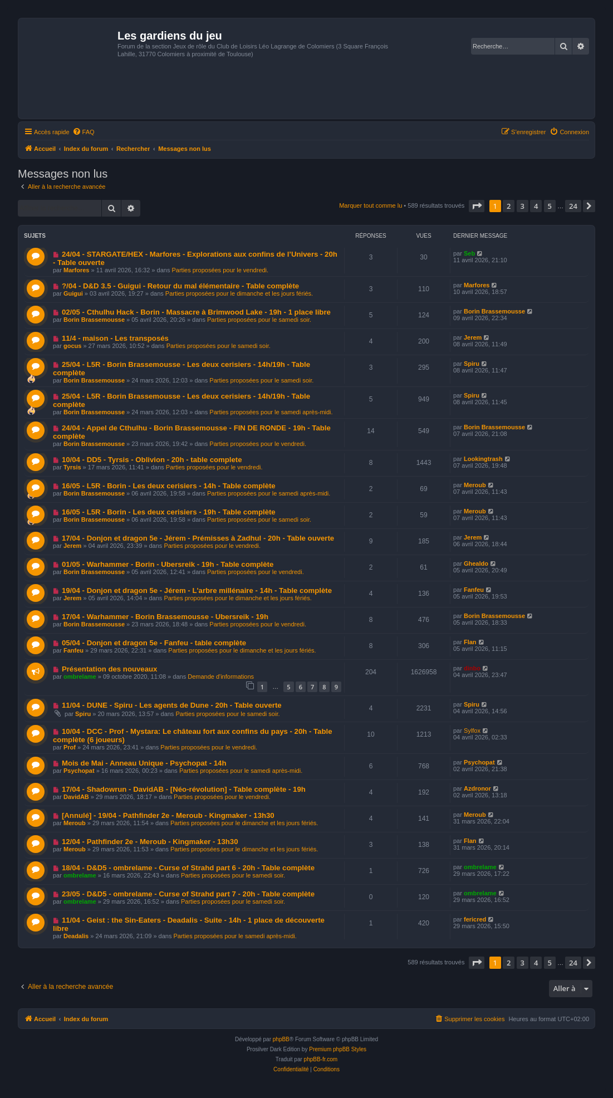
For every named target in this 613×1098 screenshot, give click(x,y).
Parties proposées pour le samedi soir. (259, 319)
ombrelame (79, 676)
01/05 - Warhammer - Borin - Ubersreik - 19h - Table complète (167, 564)
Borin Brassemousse (94, 319)
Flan (470, 642)
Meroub (475, 485)
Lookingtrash (483, 458)
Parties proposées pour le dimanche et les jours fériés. (239, 293)
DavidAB (76, 796)
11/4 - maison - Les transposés (115, 338)
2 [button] (509, 206)
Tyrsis (72, 467)
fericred (475, 919)
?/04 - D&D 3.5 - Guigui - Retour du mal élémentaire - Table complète (180, 286)
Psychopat (79, 770)
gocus (72, 345)
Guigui (73, 293)
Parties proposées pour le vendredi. (219, 270)
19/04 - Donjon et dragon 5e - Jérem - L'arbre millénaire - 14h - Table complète (197, 590)
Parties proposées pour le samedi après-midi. (270, 412)
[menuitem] (83, 132)
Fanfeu (474, 589)
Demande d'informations (221, 676)
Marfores (76, 270)
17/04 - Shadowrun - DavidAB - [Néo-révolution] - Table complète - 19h (184, 789)
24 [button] (573, 206)
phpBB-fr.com (321, 1059)
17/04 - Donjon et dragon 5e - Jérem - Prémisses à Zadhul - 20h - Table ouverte (198, 538)
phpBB (281, 1039)
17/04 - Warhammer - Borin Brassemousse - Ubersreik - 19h (165, 616)
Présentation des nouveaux (110, 669)
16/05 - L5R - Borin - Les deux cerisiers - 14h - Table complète (169, 486)
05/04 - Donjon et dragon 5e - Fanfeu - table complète (154, 643)
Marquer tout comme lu (370, 205)
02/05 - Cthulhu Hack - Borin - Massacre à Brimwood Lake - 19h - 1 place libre (196, 312)
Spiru (471, 363)
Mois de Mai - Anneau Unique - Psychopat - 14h (144, 763)
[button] (476, 206)
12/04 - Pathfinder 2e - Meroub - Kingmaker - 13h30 (150, 841)
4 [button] (536, 206)
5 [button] (550, 206)
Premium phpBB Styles (337, 1049)
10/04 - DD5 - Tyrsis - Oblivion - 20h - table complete (152, 459)
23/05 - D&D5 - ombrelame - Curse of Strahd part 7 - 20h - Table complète (188, 894)
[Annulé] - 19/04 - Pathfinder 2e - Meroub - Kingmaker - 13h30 (168, 815)
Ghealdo (476, 563)
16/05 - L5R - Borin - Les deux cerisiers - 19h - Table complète (169, 512)
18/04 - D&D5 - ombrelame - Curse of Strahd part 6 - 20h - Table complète (188, 868)
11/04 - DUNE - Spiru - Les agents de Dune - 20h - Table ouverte (172, 705)
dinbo (472, 668)
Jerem (473, 337)
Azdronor (477, 788)
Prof (69, 747)
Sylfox (472, 730)
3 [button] (522, 206)
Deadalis (76, 936)
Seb (469, 253)
